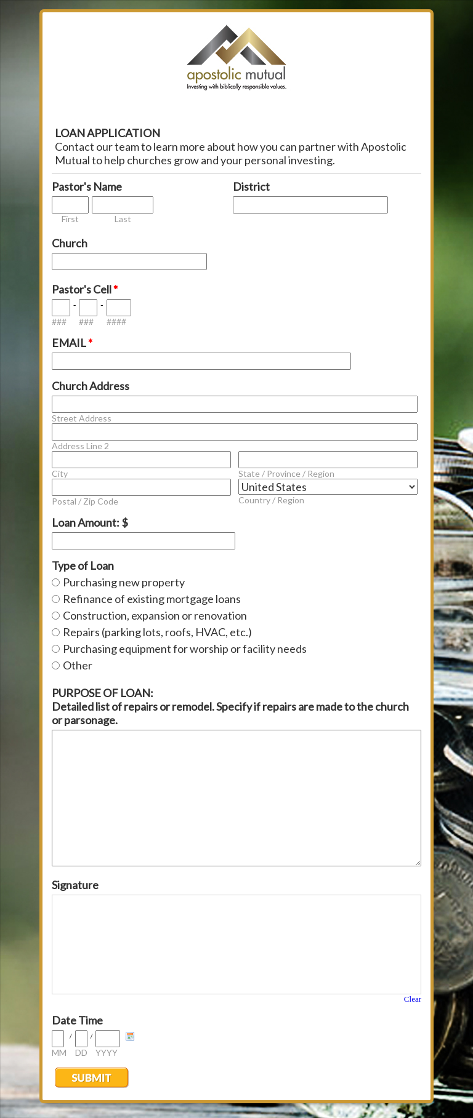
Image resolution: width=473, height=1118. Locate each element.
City (60, 473)
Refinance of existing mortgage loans (152, 598)
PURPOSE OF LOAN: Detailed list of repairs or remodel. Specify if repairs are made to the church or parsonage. (230, 706)
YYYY (106, 1052)
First (70, 219)
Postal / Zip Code (85, 501)
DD (81, 1052)
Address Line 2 (80, 446)
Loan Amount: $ (90, 522)
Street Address (81, 418)
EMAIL (72, 342)
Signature (75, 885)
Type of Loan (83, 565)
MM (59, 1052)
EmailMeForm (236, 61)
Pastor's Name (87, 186)
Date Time (77, 1020)
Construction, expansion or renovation (155, 615)
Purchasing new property (124, 582)
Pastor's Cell (85, 289)
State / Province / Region (286, 473)
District (251, 186)
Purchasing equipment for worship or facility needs (185, 648)
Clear (412, 999)
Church (69, 243)
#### (116, 321)
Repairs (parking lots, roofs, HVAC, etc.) (157, 632)
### (59, 321)
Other (77, 665)
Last (123, 219)
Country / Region (271, 500)
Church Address (90, 386)
